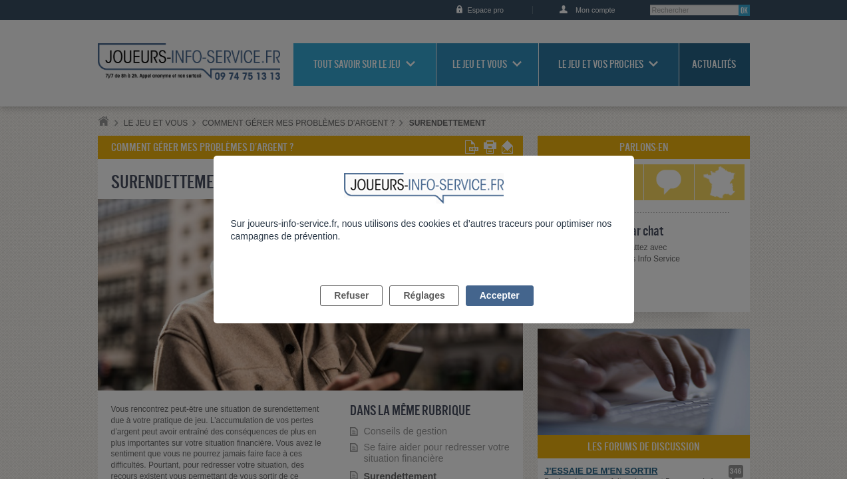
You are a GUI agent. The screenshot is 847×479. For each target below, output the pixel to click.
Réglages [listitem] (423, 310)
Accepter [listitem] (500, 310)
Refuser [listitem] (351, 310)
